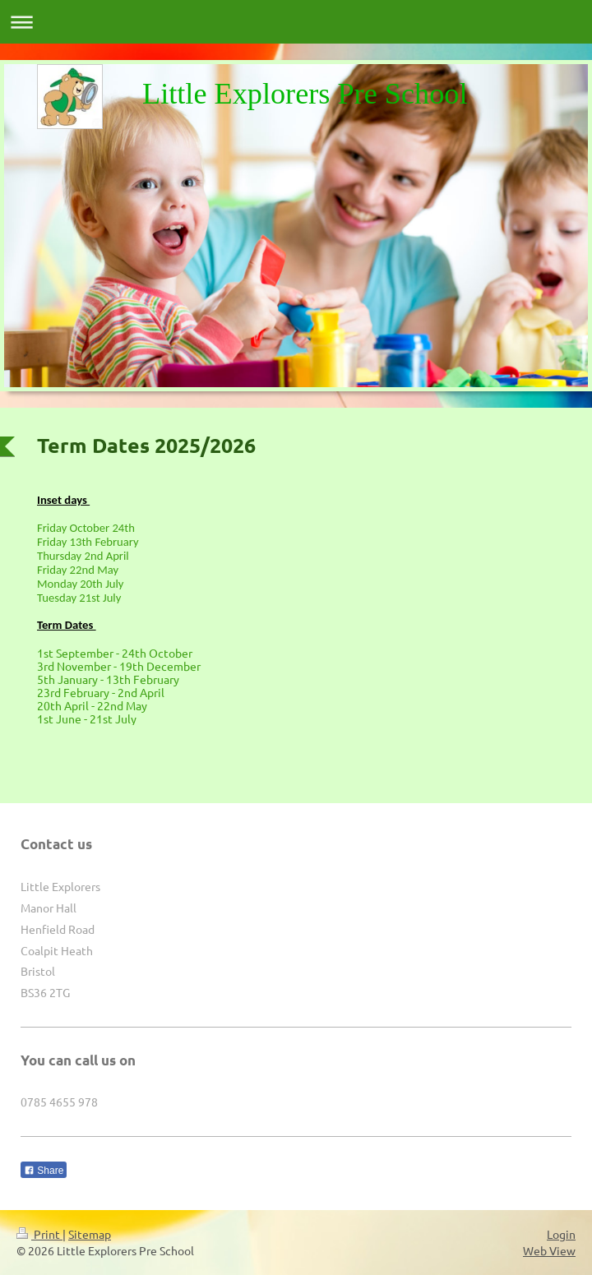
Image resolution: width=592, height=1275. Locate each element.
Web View (549, 1250)
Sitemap (89, 1233)
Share (43, 1170)
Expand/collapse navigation (296, 21)
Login (561, 1233)
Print (39, 1233)
